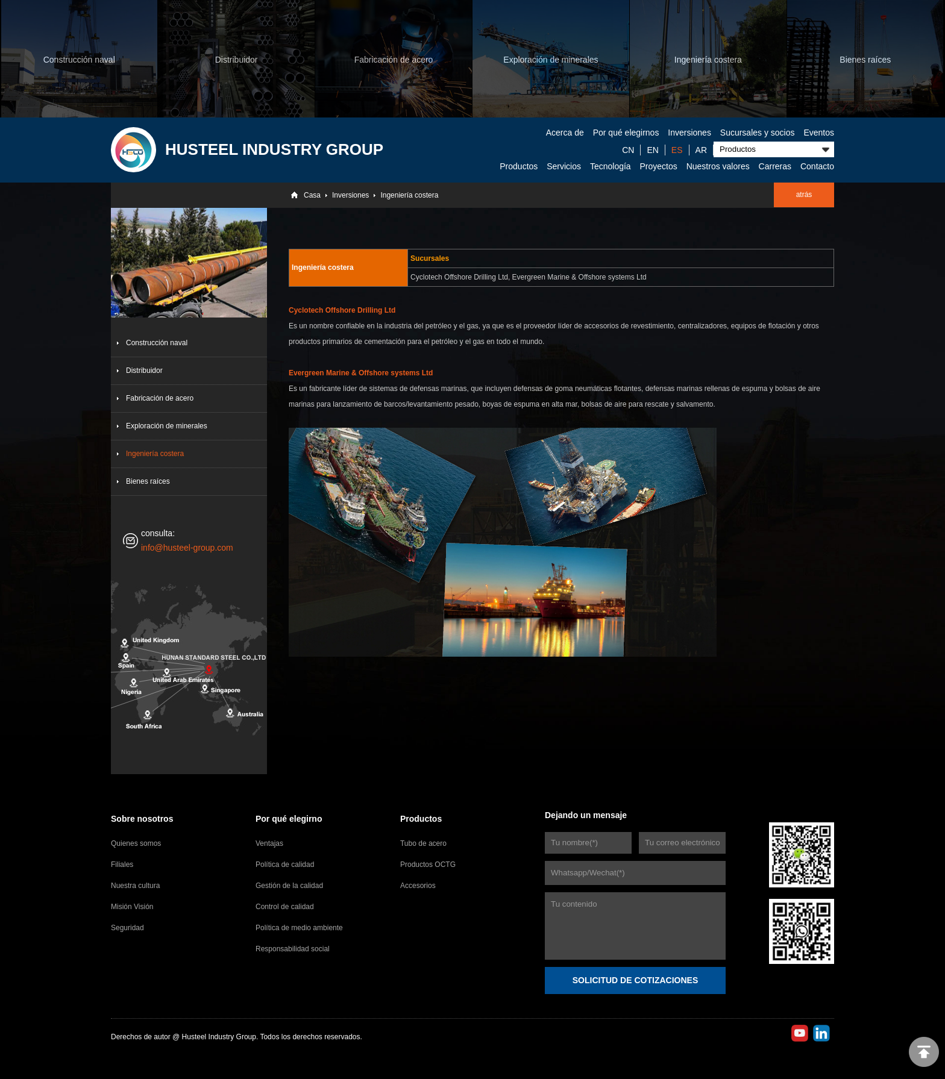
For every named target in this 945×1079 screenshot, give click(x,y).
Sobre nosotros (142, 819)
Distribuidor (144, 370)
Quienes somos (136, 843)
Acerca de (565, 132)
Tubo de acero (423, 843)
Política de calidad (285, 864)
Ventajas (269, 843)
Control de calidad (285, 906)
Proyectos (658, 166)
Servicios (564, 166)
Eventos (818, 132)
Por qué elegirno (289, 819)
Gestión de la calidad (289, 885)
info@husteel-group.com (187, 547)
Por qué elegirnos (626, 132)
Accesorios (418, 885)
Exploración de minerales (166, 426)
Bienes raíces (148, 481)
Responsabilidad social (293, 949)
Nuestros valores (718, 166)
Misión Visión (132, 906)
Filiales (122, 864)
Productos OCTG (428, 864)
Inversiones (689, 132)
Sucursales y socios (757, 132)
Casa (312, 195)
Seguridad (127, 928)
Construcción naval (156, 343)
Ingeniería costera (409, 195)
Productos (519, 166)
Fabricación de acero (159, 398)
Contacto (817, 166)
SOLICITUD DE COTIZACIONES (635, 980)
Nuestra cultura (135, 885)
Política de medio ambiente (299, 928)
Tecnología (610, 166)
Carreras (775, 166)
